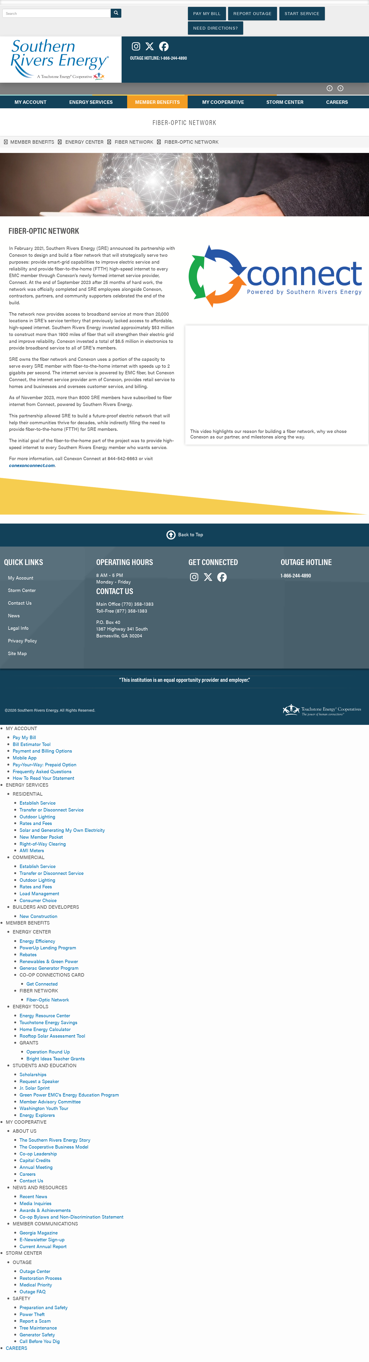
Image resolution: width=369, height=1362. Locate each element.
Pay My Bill (24, 737)
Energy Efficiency (37, 940)
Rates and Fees (36, 823)
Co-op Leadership (38, 1153)
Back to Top (190, 534)
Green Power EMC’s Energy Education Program (69, 1094)
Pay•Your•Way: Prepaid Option (44, 764)
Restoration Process (41, 1278)
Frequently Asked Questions (42, 771)
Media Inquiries (36, 1203)
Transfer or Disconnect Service (52, 809)
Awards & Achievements (45, 1210)
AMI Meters (32, 850)
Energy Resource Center (45, 1015)
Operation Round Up (48, 1051)
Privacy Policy (22, 640)
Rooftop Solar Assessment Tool (52, 1035)
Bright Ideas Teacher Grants (55, 1058)
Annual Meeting (36, 1167)
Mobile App (24, 757)
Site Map (17, 653)
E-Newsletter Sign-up (42, 1239)
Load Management (39, 893)
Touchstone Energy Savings (48, 1022)
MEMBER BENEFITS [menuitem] (157, 102)
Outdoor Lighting (37, 816)
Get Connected (42, 983)
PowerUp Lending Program (48, 947)
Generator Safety (37, 1334)
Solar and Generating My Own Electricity (62, 830)
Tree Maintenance (38, 1327)
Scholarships (33, 1074)
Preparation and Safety (44, 1307)
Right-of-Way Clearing (43, 843)
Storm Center (22, 590)
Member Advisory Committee (50, 1101)
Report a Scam (35, 1320)
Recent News (33, 1196)
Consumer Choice (38, 900)
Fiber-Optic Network (47, 999)
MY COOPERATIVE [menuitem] (223, 102)
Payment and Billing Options (42, 750)
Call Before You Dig (40, 1341)
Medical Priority (36, 1284)
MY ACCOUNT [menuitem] (31, 102)
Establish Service (38, 802)
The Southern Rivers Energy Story (55, 1139)
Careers (28, 1173)
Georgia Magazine (39, 1232)
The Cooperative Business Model (54, 1146)
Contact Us (20, 602)
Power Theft (32, 1314)
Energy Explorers (37, 1115)
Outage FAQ (33, 1291)
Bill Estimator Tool (31, 744)
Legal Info (18, 627)
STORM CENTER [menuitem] (284, 102)
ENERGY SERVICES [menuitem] (91, 102)
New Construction (38, 916)
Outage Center (35, 1271)
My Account (20, 577)
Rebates (28, 954)
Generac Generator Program (49, 967)
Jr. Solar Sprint (35, 1087)
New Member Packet (41, 836)
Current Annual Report (43, 1246)
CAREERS (16, 1348)
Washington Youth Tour (44, 1108)
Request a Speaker (39, 1081)
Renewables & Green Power (49, 961)
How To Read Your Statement (43, 778)
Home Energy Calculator (45, 1029)
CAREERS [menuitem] (337, 102)
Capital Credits (35, 1160)
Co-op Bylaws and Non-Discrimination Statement (71, 1216)
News (14, 615)
